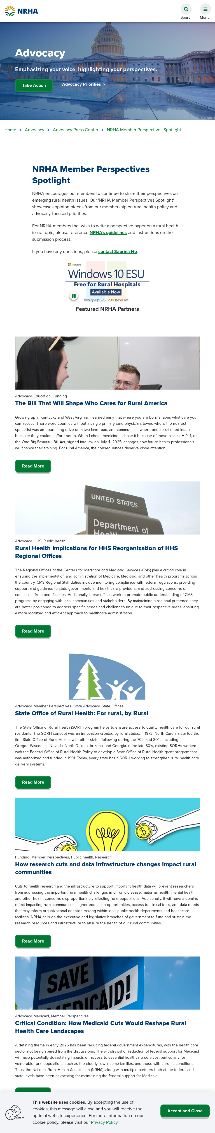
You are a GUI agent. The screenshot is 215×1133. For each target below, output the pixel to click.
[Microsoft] (107, 281)
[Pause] (74, 295)
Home (10, 130)
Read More (33, 466)
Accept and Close (185, 1111)
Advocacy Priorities (83, 84)
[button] (203, 5)
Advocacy (34, 130)
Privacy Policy (104, 1122)
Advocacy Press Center (75, 130)
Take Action (34, 85)
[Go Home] (21, 11)
